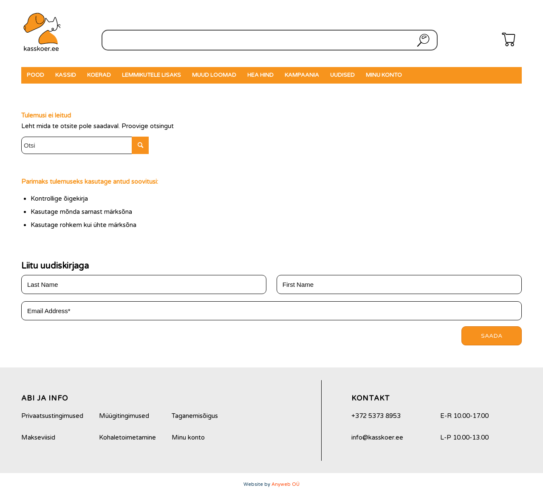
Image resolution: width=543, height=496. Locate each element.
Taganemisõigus (195, 416)
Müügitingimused (124, 416)
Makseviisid (38, 437)
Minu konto (188, 437)
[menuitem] (35, 75)
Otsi (421, 40)
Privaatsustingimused (52, 416)
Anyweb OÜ (286, 484)
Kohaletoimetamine (127, 437)
